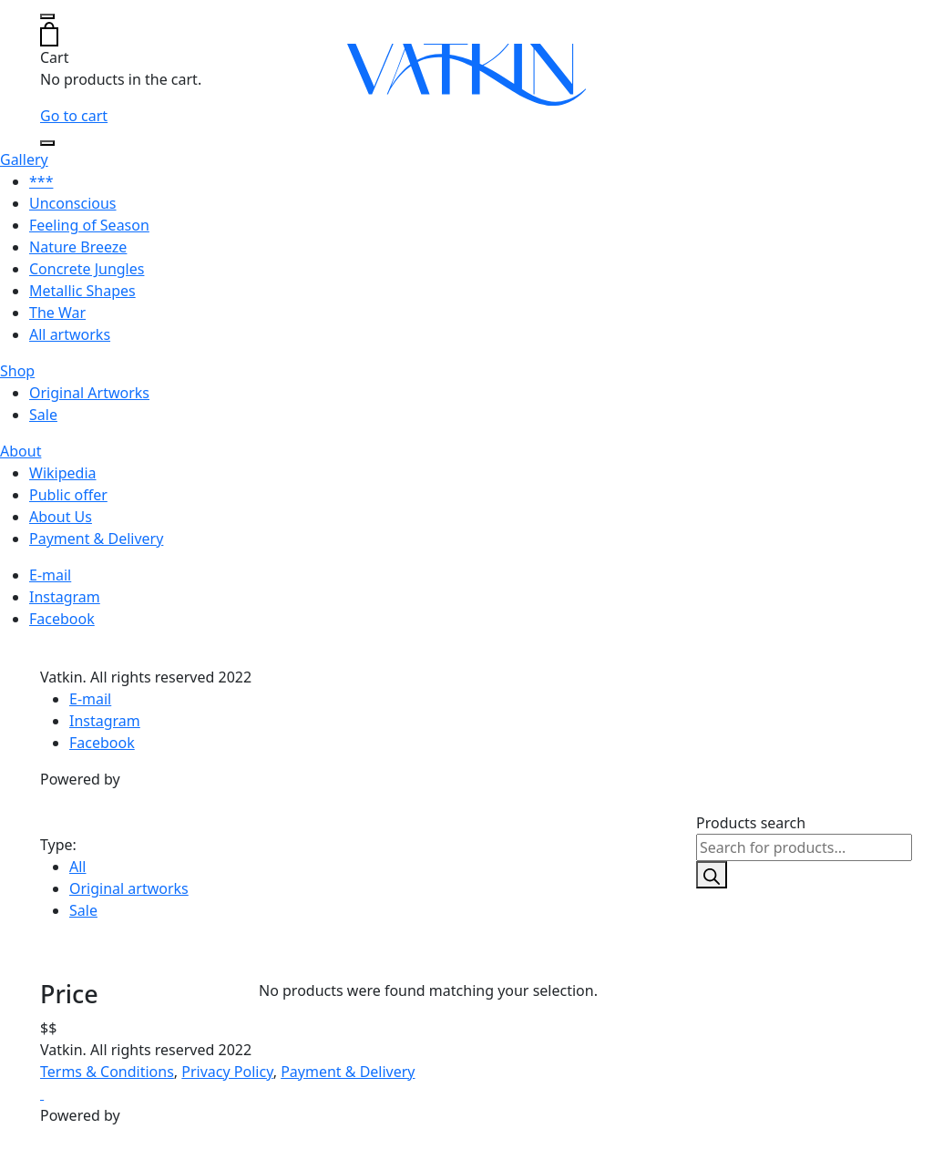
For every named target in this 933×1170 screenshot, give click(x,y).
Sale (43, 415)
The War (57, 313)
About (20, 451)
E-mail (50, 575)
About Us (60, 517)
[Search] (711, 874)
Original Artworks (89, 393)
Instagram (64, 597)
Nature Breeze (78, 247)
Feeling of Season (89, 225)
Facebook (62, 619)
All (77, 867)
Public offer (68, 495)
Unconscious (73, 203)
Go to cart (74, 116)
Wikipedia (63, 473)
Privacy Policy (226, 1072)
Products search (750, 823)
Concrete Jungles (86, 269)
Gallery (24, 159)
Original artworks (129, 888)
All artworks (69, 334)
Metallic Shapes (82, 291)
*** (41, 181)
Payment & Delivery (96, 539)
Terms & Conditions (107, 1072)
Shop (17, 371)
